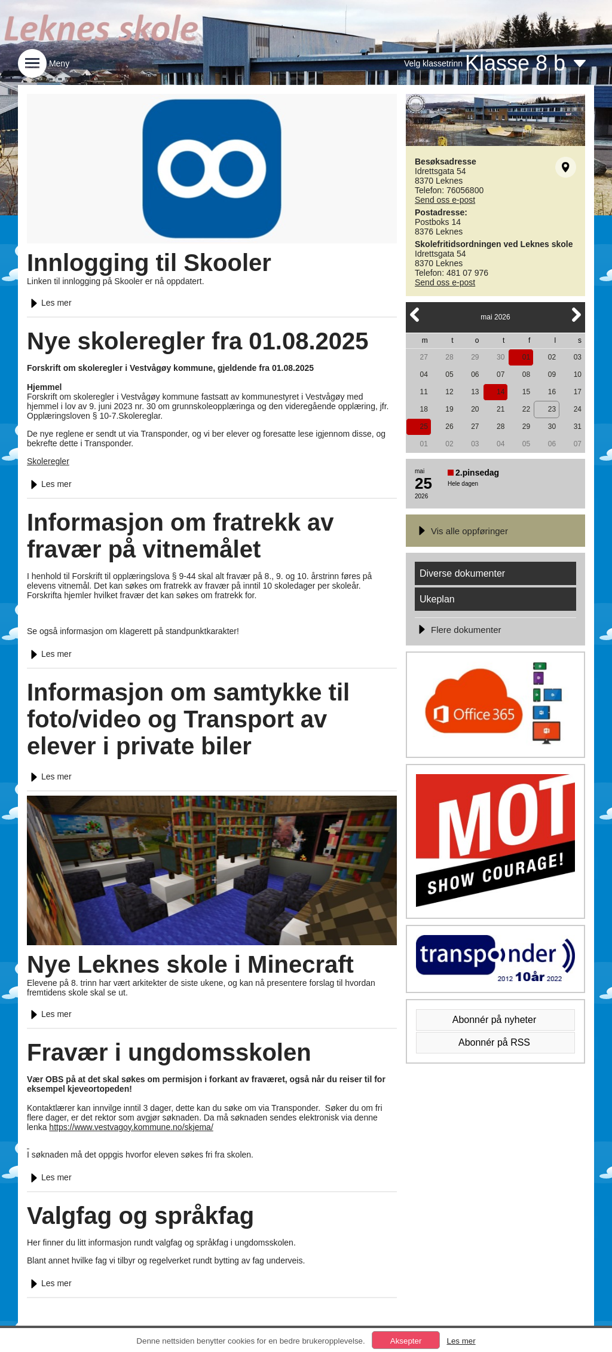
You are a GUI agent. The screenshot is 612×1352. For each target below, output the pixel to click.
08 (526, 374)
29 (475, 357)
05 (449, 374)
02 (552, 357)
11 (423, 392)
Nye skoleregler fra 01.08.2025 (198, 341)
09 (552, 374)
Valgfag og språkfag (140, 1215)
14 (500, 392)
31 (578, 426)
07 (500, 374)
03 (578, 357)
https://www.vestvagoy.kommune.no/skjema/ (131, 1127)
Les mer (49, 302)
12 (449, 392)
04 (423, 374)
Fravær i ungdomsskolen (169, 1052)
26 (449, 426)
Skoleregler (48, 461)
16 (552, 392)
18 (423, 409)
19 (449, 409)
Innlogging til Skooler (149, 262)
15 (526, 392)
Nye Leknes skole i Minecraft (190, 964)
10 (578, 374)
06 (475, 374)
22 (526, 409)
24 (578, 409)
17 (578, 392)
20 (475, 409)
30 (500, 357)
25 (423, 426)
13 (475, 392)
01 (526, 357)
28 (449, 357)
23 (552, 409)
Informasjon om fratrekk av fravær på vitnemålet (180, 535)
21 (500, 409)
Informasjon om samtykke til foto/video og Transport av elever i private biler (188, 719)
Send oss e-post (445, 200)
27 (423, 357)
